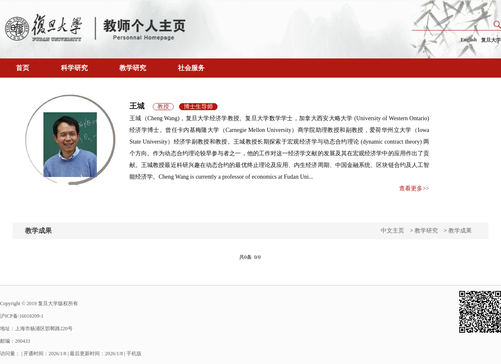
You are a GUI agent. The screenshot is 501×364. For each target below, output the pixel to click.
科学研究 (74, 67)
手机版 (134, 353)
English (469, 40)
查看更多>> (414, 188)
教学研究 (132, 67)
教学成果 (460, 231)
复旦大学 (491, 40)
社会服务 (191, 67)
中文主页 (392, 231)
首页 (22, 67)
